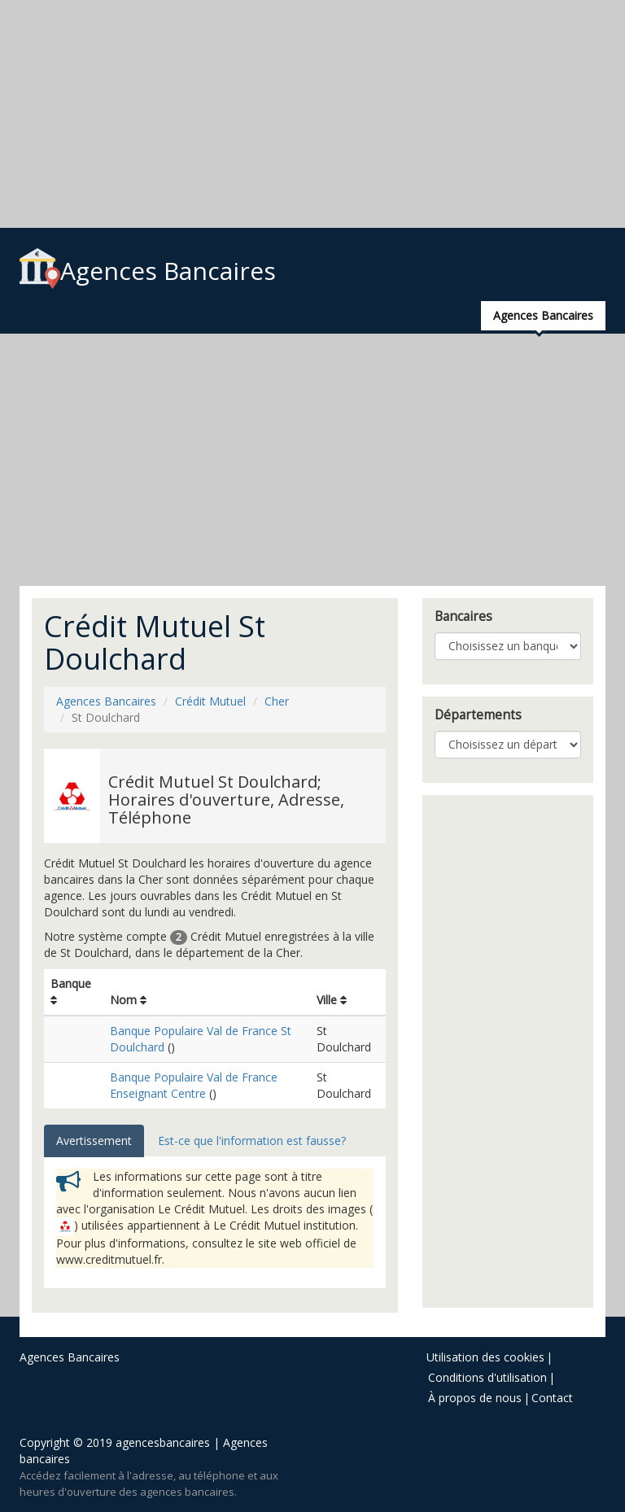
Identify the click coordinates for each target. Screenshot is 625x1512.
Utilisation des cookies (485, 1357)
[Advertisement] (312, 114)
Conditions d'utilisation (487, 1377)
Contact (552, 1397)
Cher (276, 701)
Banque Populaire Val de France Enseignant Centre (194, 1085)
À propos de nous (475, 1397)
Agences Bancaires (148, 270)
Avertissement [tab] (94, 1140)
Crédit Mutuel (210, 701)
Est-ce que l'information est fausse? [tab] (252, 1140)
